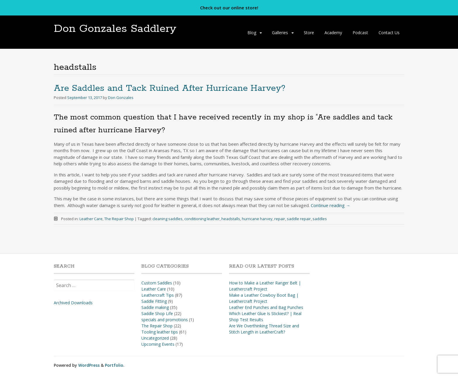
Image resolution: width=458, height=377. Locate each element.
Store (309, 32)
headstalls (230, 218)
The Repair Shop (119, 218)
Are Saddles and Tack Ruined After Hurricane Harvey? (169, 88)
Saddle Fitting (154, 301)
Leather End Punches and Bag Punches (266, 307)
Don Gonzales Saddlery (115, 29)
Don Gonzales (120, 97)
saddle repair (299, 218)
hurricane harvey (257, 218)
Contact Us (389, 32)
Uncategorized (155, 338)
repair (279, 218)
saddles (320, 218)
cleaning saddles (167, 218)
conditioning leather (202, 218)
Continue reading (330, 205)
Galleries (280, 32)
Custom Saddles (156, 283)
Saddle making (155, 307)
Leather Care (91, 218)
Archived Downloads (73, 302)
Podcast (360, 32)
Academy (333, 32)
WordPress (89, 365)
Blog (251, 32)
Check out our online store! (229, 8)
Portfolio (114, 365)
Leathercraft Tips (157, 295)
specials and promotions (164, 319)
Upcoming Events (157, 344)
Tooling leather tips (159, 332)
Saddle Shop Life (157, 313)
